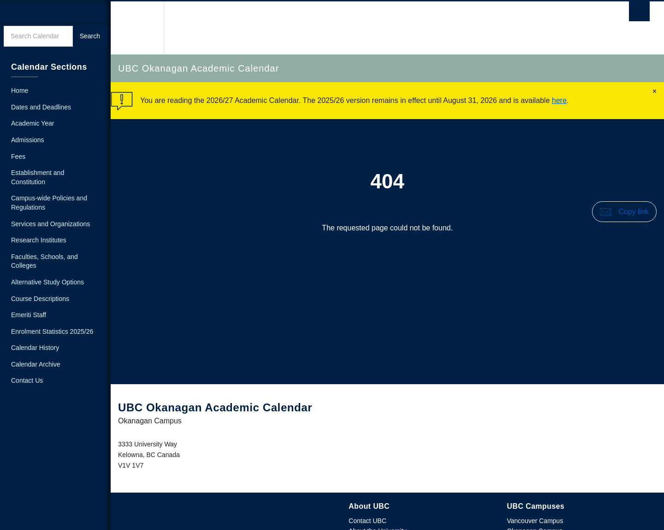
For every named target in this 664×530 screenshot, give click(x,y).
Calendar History (35, 347)
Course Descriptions (40, 298)
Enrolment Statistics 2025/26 (52, 331)
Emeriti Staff (28, 315)
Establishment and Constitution (37, 177)
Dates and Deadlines (41, 107)
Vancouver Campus (535, 520)
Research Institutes (38, 240)
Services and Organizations (50, 224)
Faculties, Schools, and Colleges (44, 261)
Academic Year (32, 123)
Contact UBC (367, 520)
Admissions (27, 140)
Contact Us (27, 380)
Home (19, 90)
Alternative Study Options (47, 282)
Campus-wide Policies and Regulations (49, 202)
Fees (18, 156)
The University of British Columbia (137, 27)
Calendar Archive (35, 364)
